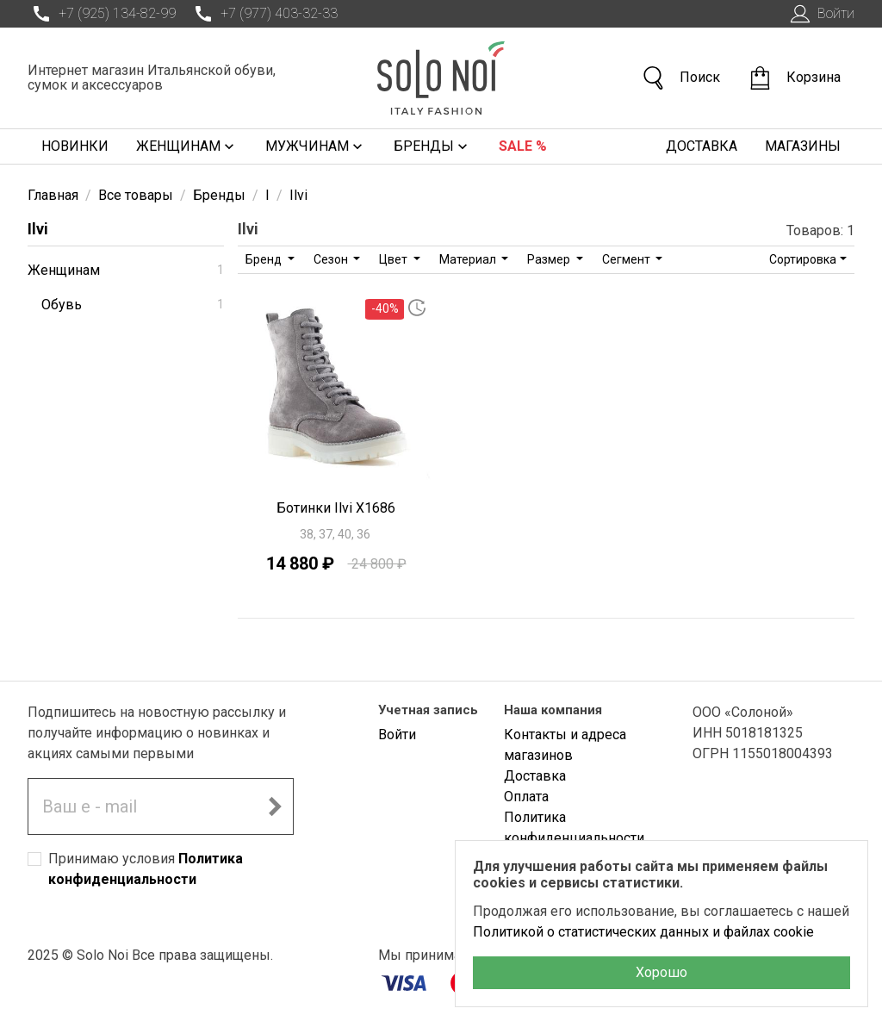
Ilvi (38, 229)
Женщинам (187, 146)
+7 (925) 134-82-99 (102, 13)
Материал (469, 259)
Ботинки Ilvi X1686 (335, 508)
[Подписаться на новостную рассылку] (275, 806)
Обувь (132, 305)
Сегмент (627, 259)
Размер (550, 259)
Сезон (332, 259)
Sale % (523, 146)
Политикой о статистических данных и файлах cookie (643, 932)
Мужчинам (315, 146)
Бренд (264, 259)
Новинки (75, 146)
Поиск (680, 77)
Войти (820, 13)
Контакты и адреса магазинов (565, 744)
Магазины (803, 146)
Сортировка (802, 259)
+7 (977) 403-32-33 (263, 13)
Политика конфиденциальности (574, 827)
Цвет (394, 259)
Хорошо (661, 972)
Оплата (526, 796)
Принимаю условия (145, 868)
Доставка (701, 146)
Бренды (432, 146)
